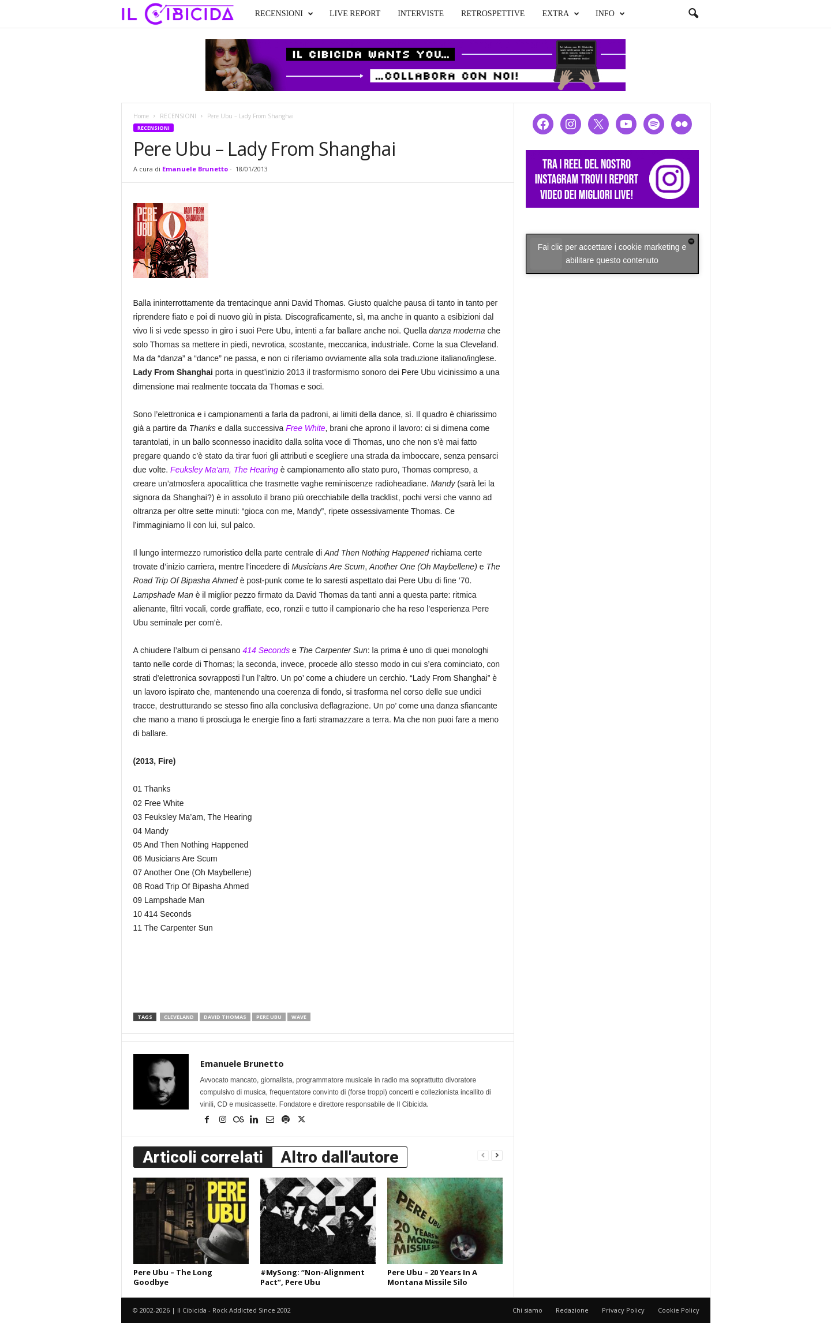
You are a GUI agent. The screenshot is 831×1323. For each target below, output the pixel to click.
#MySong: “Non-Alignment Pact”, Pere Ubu (312, 1277)
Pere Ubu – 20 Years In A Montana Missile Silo (432, 1277)
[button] (693, 14)
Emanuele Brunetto (195, 168)
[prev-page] (483, 1155)
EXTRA (550, 12)
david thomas (225, 1017)
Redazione (572, 1310)
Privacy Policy (623, 1310)
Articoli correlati (203, 1157)
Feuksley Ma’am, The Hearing (224, 469)
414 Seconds (266, 650)
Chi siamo (527, 1310)
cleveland (179, 1017)
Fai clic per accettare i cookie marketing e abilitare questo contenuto (612, 253)
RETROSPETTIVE (482, 12)
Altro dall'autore (339, 1157)
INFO (599, 12)
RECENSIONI (273, 12)
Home (141, 116)
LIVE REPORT (344, 12)
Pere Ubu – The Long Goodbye (172, 1277)
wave (298, 1017)
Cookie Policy (678, 1310)
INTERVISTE (410, 12)
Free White (305, 428)
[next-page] (497, 1155)
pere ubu (269, 1017)
